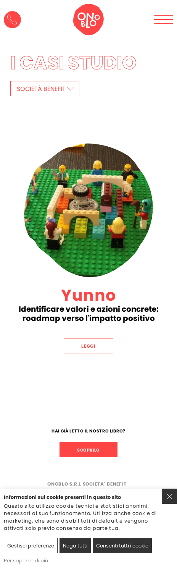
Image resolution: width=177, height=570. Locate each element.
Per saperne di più (26, 560)
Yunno (88, 295)
